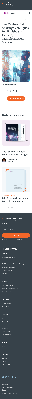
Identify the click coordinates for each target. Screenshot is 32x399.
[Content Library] (6, 322)
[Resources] (5, 315)
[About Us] (4, 358)
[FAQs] (3, 346)
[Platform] (4, 254)
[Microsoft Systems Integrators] (10, 288)
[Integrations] (5, 273)
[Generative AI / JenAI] (7, 270)
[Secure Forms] (5, 261)
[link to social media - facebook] (3, 377)
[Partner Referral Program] (8, 292)
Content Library (6, 19)
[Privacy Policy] (5, 384)
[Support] (4, 342)
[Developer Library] (6, 304)
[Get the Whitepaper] (16, 98)
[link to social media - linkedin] (12, 377)
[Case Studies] (5, 325)
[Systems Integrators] (7, 285)
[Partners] (4, 281)
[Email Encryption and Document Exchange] (13, 264)
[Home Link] (9, 249)
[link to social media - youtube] (15, 377)
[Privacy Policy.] (20, 239)
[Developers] (5, 300)
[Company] (5, 354)
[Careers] (4, 361)
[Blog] (3, 319)
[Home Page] (9, 13)
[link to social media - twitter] (9, 377)
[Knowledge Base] (6, 307)
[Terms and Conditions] (7, 387)
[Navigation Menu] (29, 13)
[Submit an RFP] (6, 365)
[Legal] (3, 382)
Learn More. (12, 8)
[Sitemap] (4, 390)
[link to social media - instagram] (6, 377)
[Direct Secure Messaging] (8, 267)
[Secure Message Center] (8, 258)
